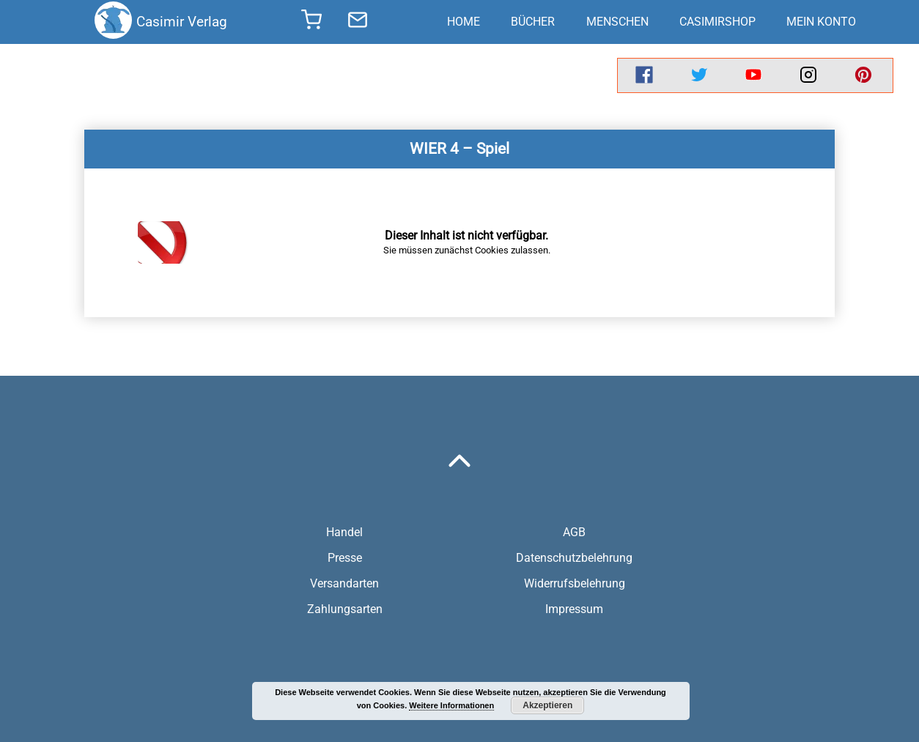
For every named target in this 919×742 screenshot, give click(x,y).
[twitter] (699, 75)
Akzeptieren (547, 705)
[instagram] (808, 75)
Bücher (533, 22)
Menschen (617, 22)
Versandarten (344, 583)
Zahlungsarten (345, 609)
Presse (345, 558)
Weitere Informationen (451, 705)
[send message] (357, 22)
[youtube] (753, 75)
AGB (574, 532)
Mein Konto (821, 22)
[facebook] (644, 75)
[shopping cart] (311, 24)
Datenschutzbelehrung (574, 558)
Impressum (574, 609)
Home (463, 22)
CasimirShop (717, 22)
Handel (344, 532)
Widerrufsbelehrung (574, 583)
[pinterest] (863, 75)
